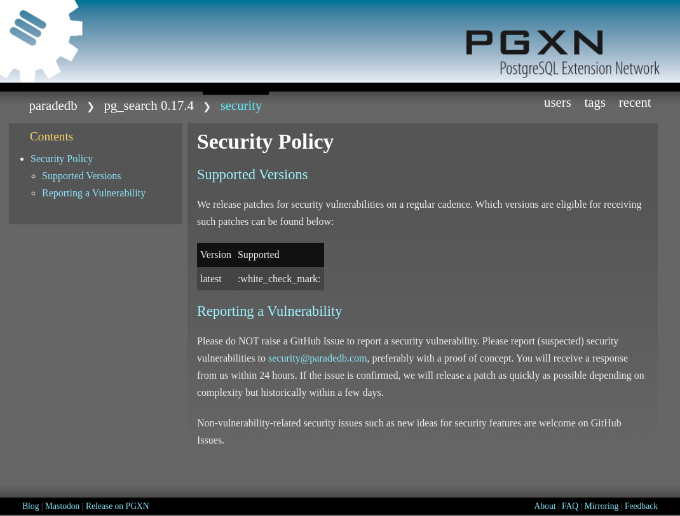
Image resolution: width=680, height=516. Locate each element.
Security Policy (62, 158)
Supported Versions (81, 175)
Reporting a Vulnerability (94, 192)
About (544, 506)
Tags (595, 102)
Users (557, 102)
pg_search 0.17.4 (149, 105)
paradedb (53, 105)
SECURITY (241, 105)
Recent (635, 102)
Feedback (641, 506)
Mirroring (602, 506)
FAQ (570, 506)
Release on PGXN (117, 506)
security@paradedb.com (317, 358)
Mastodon (62, 506)
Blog (30, 506)
